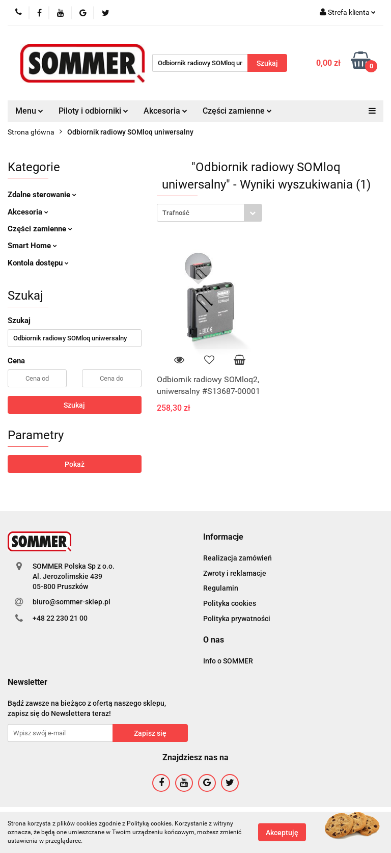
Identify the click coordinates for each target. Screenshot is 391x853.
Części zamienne (237, 111)
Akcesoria (165, 111)
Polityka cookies (229, 603)
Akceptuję (282, 833)
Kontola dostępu (38, 263)
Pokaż (75, 464)
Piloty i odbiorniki (93, 111)
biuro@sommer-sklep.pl (71, 602)
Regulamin (220, 588)
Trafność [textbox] (175, 213)
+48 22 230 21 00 (60, 618)
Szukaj (74, 405)
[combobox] (209, 213)
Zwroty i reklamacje (234, 573)
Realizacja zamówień (237, 558)
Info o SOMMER (228, 661)
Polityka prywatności (236, 619)
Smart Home (32, 245)
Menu (29, 111)
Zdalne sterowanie (42, 194)
